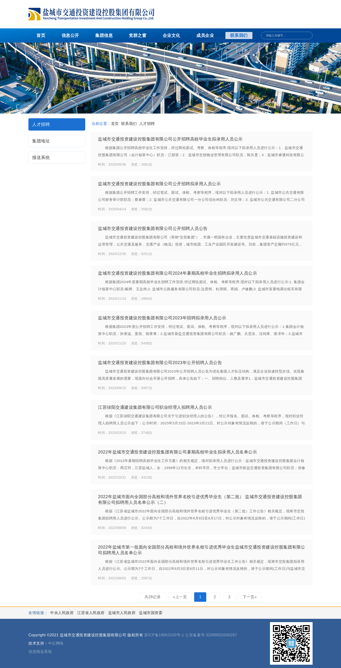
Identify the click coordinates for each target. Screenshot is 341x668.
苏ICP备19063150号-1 (164, 635)
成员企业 (205, 35)
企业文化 (171, 35)
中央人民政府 (62, 613)
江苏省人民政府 (91, 613)
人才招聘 (41, 124)
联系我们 (239, 35)
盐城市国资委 (150, 613)
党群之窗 (137, 35)
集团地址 (41, 141)
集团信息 (104, 35)
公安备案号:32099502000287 (211, 635)
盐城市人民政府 (122, 613)
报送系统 (41, 157)
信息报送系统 (40, 652)
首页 (40, 35)
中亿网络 (56, 643)
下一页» (250, 597)
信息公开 (70, 35)
